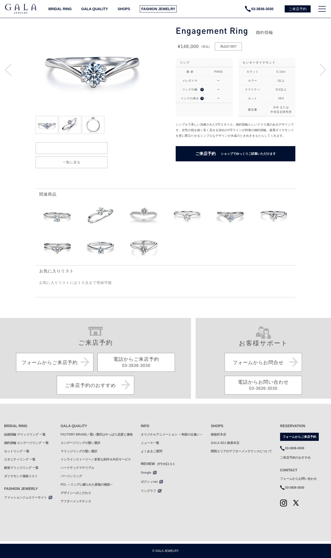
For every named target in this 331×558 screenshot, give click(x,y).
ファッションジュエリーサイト (25, 497)
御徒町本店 (218, 434)
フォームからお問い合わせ (298, 478)
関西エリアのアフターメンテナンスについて (241, 451)
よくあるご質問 (151, 451)
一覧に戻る (71, 162)
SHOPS (124, 9)
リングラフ (148, 491)
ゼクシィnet (149, 482)
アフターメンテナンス (76, 501)
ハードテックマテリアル (77, 468)
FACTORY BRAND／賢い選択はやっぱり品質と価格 (97, 434)
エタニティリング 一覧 (19, 459)
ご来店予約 (235, 153)
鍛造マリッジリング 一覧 (21, 468)
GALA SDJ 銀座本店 (225, 443)
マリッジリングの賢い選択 (79, 451)
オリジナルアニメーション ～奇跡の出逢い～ (172, 434)
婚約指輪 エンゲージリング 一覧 (26, 443)
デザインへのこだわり (76, 493)
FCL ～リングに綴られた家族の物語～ (87, 484)
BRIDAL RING (60, 9)
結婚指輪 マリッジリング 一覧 (25, 434)
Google (146, 472)
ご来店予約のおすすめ (295, 457)
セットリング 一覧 (16, 451)
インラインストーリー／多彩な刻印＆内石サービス (96, 459)
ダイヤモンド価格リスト (21, 476)
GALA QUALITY (94, 9)
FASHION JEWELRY (158, 9)
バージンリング (71, 476)
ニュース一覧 (150, 443)
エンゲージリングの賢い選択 (80, 443)
